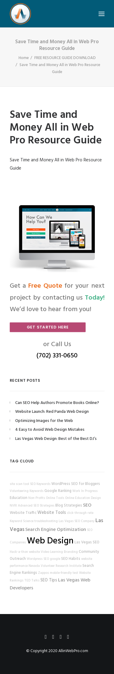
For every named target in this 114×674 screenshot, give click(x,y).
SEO (87, 505)
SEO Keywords (40, 484)
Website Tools (51, 512)
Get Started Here (47, 327)
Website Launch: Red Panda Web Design (52, 411)
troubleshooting (46, 521)
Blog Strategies (68, 506)
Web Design (50, 541)
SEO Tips (48, 580)
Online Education (77, 498)
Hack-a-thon (19, 552)
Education (18, 498)
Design (96, 498)
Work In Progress (85, 491)
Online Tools (55, 498)
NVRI (13, 505)
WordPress (60, 484)
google (55, 559)
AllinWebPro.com (73, 651)
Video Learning (52, 552)
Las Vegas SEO (86, 542)
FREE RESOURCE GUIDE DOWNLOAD (65, 58)
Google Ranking (57, 491)
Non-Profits (36, 498)
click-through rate (80, 513)
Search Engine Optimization (55, 530)
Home (24, 58)
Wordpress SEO (38, 559)
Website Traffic (23, 513)
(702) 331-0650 (57, 355)
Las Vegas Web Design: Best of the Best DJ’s (56, 438)
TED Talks (32, 580)
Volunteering (19, 491)
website (34, 552)
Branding (71, 552)
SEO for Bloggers (85, 484)
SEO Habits (70, 559)
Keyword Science (21, 521)
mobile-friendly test (64, 573)
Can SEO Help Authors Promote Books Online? (57, 402)
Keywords (36, 491)
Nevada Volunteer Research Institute (55, 566)
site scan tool (19, 484)
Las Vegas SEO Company (77, 521)
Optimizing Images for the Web (44, 420)
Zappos (43, 573)
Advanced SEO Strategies (36, 505)
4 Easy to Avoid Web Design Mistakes (50, 429)
